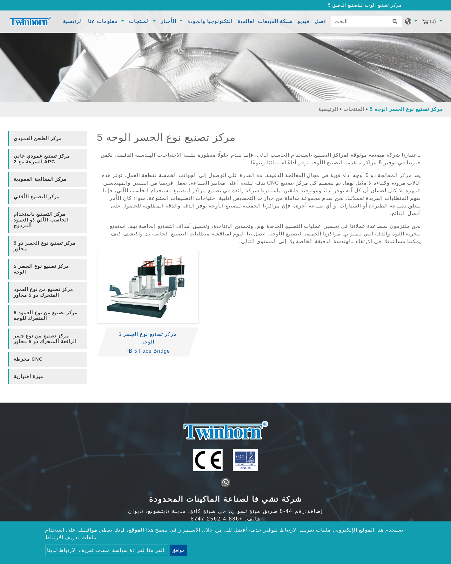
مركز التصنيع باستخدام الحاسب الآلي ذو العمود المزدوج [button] (41, 219)
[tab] (47, 138)
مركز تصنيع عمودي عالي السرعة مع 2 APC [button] (42, 158)
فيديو (304, 21)
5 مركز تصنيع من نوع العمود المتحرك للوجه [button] (45, 315)
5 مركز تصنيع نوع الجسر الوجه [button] (41, 269)
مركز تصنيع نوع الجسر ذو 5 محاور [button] (45, 245)
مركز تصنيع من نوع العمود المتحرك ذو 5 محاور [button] (43, 292)
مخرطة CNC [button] (28, 359)
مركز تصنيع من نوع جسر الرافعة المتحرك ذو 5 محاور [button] (45, 338)
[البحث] (366, 22)
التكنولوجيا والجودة (209, 21)
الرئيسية (73, 20)
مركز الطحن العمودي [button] (38, 138)
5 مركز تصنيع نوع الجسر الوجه (147, 337)
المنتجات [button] (140, 21)
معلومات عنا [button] (104, 21)
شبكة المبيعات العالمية (265, 21)
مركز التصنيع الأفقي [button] (37, 196)
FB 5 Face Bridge (147, 351)
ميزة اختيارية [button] (28, 376)
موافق (178, 550)
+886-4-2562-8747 (217, 518)
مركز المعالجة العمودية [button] (40, 179)
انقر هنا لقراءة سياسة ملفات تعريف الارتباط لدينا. (106, 550)
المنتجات (353, 109)
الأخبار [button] (169, 21)
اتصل (321, 21)
